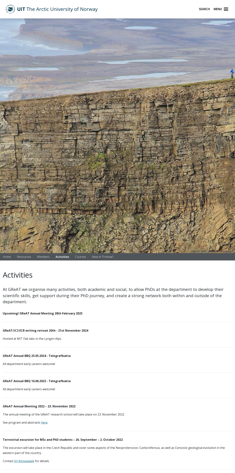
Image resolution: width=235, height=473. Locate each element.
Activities (62, 257)
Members (43, 257)
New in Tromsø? (102, 257)
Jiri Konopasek (24, 461)
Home (7, 257)
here (44, 422)
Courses (80, 257)
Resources (24, 257)
